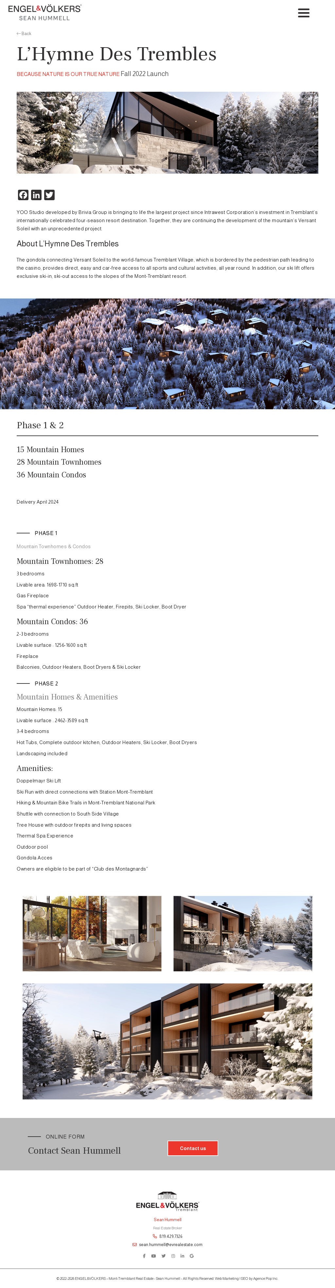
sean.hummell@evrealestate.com (167, 1244)
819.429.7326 (167, 1236)
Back (24, 33)
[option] (167, 133)
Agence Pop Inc (265, 1278)
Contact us (193, 1148)
